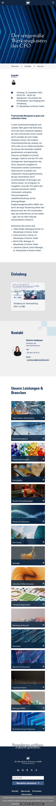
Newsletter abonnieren (26, 783)
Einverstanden (38, 804)
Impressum (25, 791)
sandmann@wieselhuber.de (38, 360)
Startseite (15, 66)
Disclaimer (37, 791)
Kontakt (15, 791)
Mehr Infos (25, 804)
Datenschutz (27, 795)
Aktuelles (28, 66)
